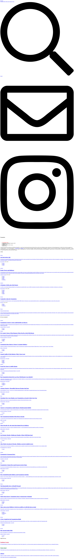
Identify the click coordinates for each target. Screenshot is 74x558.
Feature (1, 255)
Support (11, 1)
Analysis (1, 268)
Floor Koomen (2, 288)
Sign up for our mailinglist (9, 557)
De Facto (1, 0)
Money (3, 502)
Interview (1, 414)
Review (1, 352)
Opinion (1, 423)
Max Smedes (2, 261)
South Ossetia (17, 248)
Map (6, 1)
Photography (4, 513)
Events (9, 1)
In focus (1, 296)
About (13, 1)
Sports (3, 480)
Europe (3, 263)
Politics (3, 264)
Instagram (14, 557)
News (1, 342)
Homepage (2, 1)
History (3, 362)
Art (2, 536)
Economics (4, 279)
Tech (3, 503)
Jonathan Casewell (3, 274)
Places (5, 1)
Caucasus (3, 339)
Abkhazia (22, 248)
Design (3, 293)
